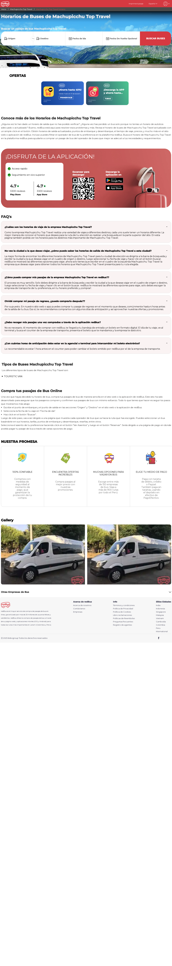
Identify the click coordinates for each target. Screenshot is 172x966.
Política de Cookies (122, 612)
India (158, 605)
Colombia (160, 625)
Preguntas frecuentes (123, 622)
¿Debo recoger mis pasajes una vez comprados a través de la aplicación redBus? (53, 322)
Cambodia (161, 622)
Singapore (161, 612)
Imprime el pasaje (136, 4)
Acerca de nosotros (82, 605)
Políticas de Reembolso (124, 618)
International (162, 631)
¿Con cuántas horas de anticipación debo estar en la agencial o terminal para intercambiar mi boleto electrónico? (72, 343)
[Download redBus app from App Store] (114, 189)
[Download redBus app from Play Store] (114, 182)
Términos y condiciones (124, 605)
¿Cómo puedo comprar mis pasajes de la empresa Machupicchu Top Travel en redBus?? (57, 277)
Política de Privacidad (123, 609)
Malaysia (160, 615)
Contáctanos (79, 609)
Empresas (77, 612)
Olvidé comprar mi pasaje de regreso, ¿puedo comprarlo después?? (45, 301)
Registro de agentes (122, 625)
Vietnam (160, 618)
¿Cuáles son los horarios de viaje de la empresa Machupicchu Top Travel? (48, 227)
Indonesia (160, 609)
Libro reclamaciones (122, 615)
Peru (158, 628)
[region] (86, 93)
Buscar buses (155, 38)
